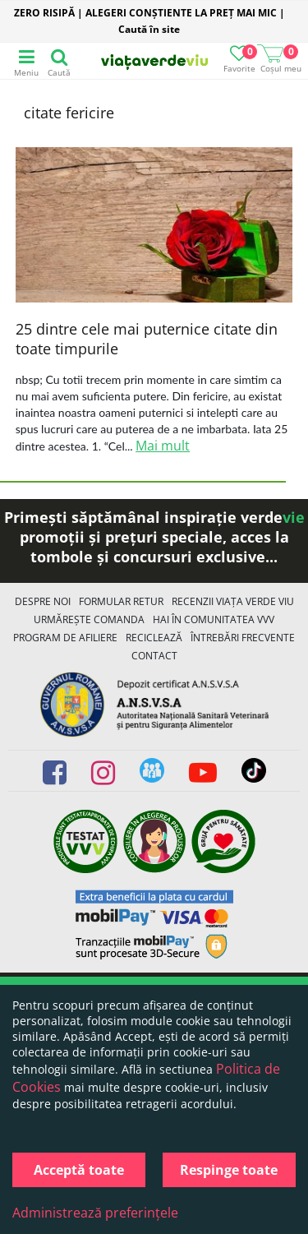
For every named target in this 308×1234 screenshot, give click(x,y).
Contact (154, 656)
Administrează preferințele (95, 1213)
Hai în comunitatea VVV (213, 619)
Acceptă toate (79, 1170)
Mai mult (163, 446)
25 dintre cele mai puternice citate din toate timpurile (147, 338)
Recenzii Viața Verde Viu (233, 601)
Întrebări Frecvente (243, 638)
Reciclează (154, 638)
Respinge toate (229, 1170)
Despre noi (43, 601)
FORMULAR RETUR (121, 601)
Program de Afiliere (65, 638)
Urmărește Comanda (89, 619)
